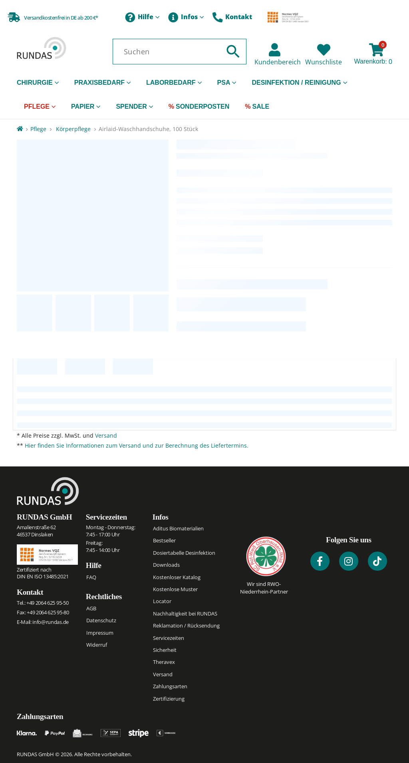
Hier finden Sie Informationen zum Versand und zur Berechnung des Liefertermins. (136, 445)
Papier (82, 106)
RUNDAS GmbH (44, 517)
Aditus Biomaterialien (178, 528)
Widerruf (96, 644)
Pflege (37, 106)
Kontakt (232, 17)
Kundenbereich (277, 62)
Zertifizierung (169, 698)
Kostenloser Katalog (177, 577)
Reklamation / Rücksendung (186, 625)
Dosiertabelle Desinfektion (184, 552)
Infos (183, 17)
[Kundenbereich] (274, 49)
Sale (260, 106)
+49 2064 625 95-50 (47, 602)
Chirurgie (35, 82)
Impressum (99, 632)
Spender (131, 106)
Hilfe (139, 17)
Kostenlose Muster (175, 589)
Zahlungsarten (170, 686)
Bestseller (164, 540)
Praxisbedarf (99, 82)
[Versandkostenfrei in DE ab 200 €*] (53, 17)
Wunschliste (323, 62)
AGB (91, 608)
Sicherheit (165, 649)
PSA (223, 82)
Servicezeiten (106, 517)
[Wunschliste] (323, 49)
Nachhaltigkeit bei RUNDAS (185, 613)
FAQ (91, 577)
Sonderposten (202, 106)
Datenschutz (101, 620)
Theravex (164, 661)
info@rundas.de (50, 622)
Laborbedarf (171, 82)
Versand (106, 435)
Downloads (166, 564)
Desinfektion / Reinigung (296, 82)
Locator (162, 601)
